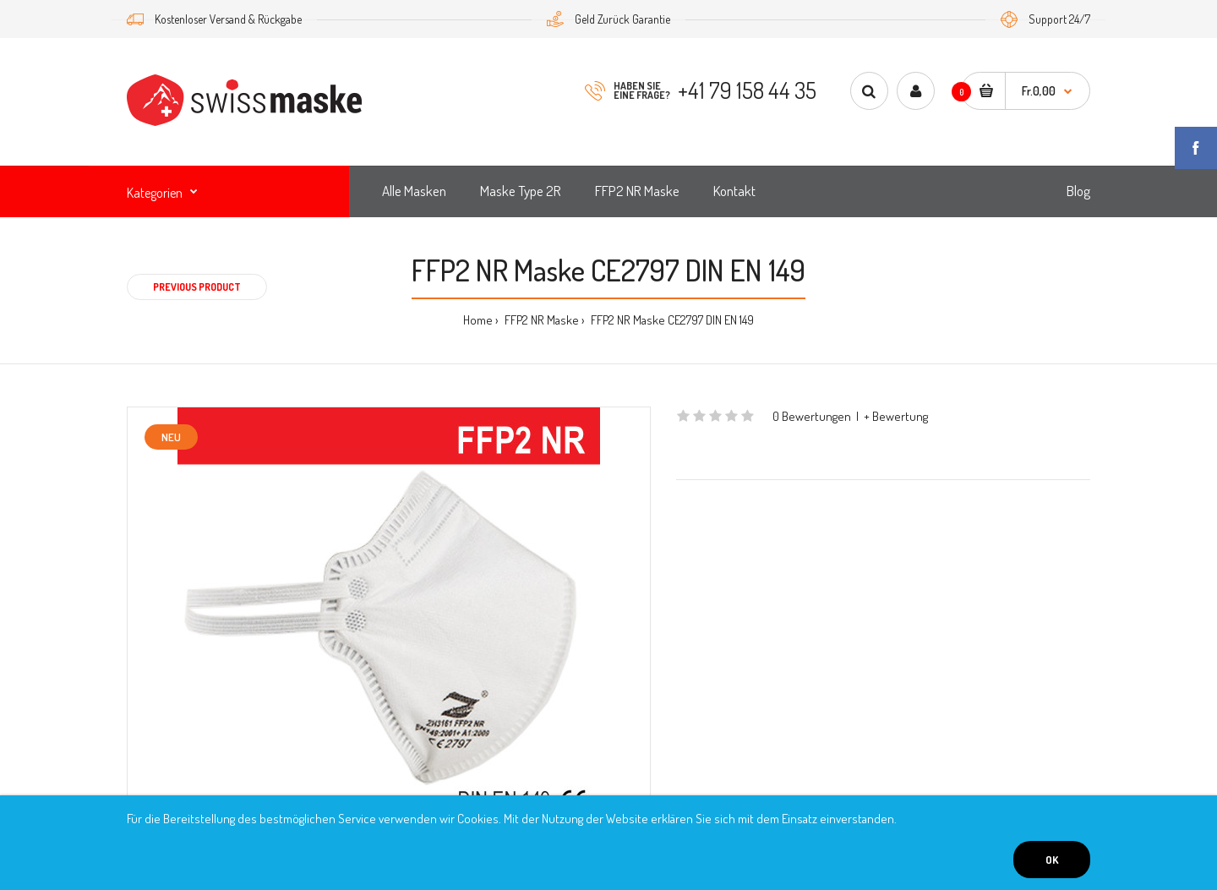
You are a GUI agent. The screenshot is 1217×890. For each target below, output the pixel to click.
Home (478, 320)
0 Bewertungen (811, 416)
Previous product (197, 287)
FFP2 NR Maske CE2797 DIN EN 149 (671, 320)
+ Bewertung (896, 416)
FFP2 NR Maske (540, 320)
